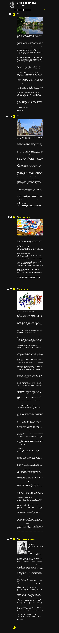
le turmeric (20, 487)
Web (19, 9)
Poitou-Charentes (21, 35)
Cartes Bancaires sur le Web (23, 217)
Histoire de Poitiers (21, 117)
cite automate (26, 3)
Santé (22, 9)
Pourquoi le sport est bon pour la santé (26, 539)
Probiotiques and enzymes (23, 289)
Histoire (29, 9)
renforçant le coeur (37, 564)
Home (16, 9)
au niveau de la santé (31, 611)
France (25, 9)
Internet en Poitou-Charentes (24, 14)
